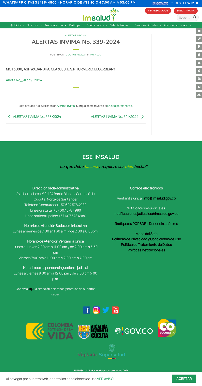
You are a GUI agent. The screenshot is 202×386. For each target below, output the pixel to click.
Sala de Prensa (121, 25)
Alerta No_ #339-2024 (24, 80)
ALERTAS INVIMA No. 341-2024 (118, 116)
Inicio (19, 25)
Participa (76, 25)
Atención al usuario (178, 25)
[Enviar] (194, 17)
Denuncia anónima (163, 223)
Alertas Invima (76, 35)
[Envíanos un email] (184, 3)
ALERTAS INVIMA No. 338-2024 (33, 116)
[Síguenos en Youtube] (197, 3)
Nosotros (34, 25)
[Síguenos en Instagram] (176, 3)
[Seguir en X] (180, 3)
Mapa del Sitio (146, 233)
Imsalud (95, 54)
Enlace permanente (119, 106)
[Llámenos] (188, 3)
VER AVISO (105, 378)
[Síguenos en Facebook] (172, 3)
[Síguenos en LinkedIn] (193, 3)
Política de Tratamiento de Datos (146, 244)
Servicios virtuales (148, 25)
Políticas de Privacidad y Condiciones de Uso (146, 239)
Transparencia (56, 25)
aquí (31, 289)
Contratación (97, 25)
